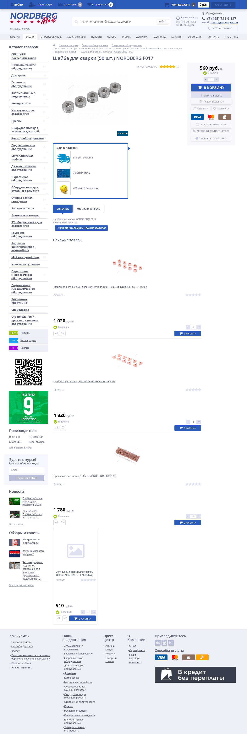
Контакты (213, 37)
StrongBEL (15, 441)
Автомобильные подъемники (28, 94)
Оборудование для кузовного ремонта (28, 189)
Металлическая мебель (28, 157)
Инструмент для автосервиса (28, 112)
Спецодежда (20, 310)
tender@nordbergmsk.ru (116, 721)
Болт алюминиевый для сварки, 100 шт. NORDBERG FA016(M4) (213, 290)
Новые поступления (25, 264)
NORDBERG (36, 437)
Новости (96, 37)
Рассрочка (159, 37)
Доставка (141, 37)
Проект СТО (231, 37)
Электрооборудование (28, 138)
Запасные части (28, 208)
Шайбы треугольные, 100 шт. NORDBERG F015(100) (119, 290)
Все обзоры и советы (21, 585)
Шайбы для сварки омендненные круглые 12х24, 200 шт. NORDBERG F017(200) (75, 291)
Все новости (16, 524)
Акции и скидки (76, 37)
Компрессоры (28, 103)
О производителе (51, 37)
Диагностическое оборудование (28, 168)
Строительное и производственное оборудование (24, 320)
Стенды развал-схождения (28, 199)
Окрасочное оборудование (28, 178)
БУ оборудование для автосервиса (26, 224)
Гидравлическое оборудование (28, 147)
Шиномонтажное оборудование (28, 66)
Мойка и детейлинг (28, 257)
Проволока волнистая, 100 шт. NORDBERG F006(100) (166, 290)
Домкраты (28, 75)
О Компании (195, 37)
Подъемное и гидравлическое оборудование (23, 288)
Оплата (126, 37)
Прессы (28, 121)
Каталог (30, 37)
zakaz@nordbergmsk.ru (224, 22)
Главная (15, 37)
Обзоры (112, 37)
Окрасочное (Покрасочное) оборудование (28, 274)
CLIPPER (14, 437)
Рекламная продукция (19, 301)
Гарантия (176, 37)
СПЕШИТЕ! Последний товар (23, 56)
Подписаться (26, 478)
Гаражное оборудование (28, 84)
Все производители (20, 447)
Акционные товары (25, 215)
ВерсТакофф (36, 441)
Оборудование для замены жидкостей (28, 129)
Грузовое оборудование (21, 234)
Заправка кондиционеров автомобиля (22, 246)
